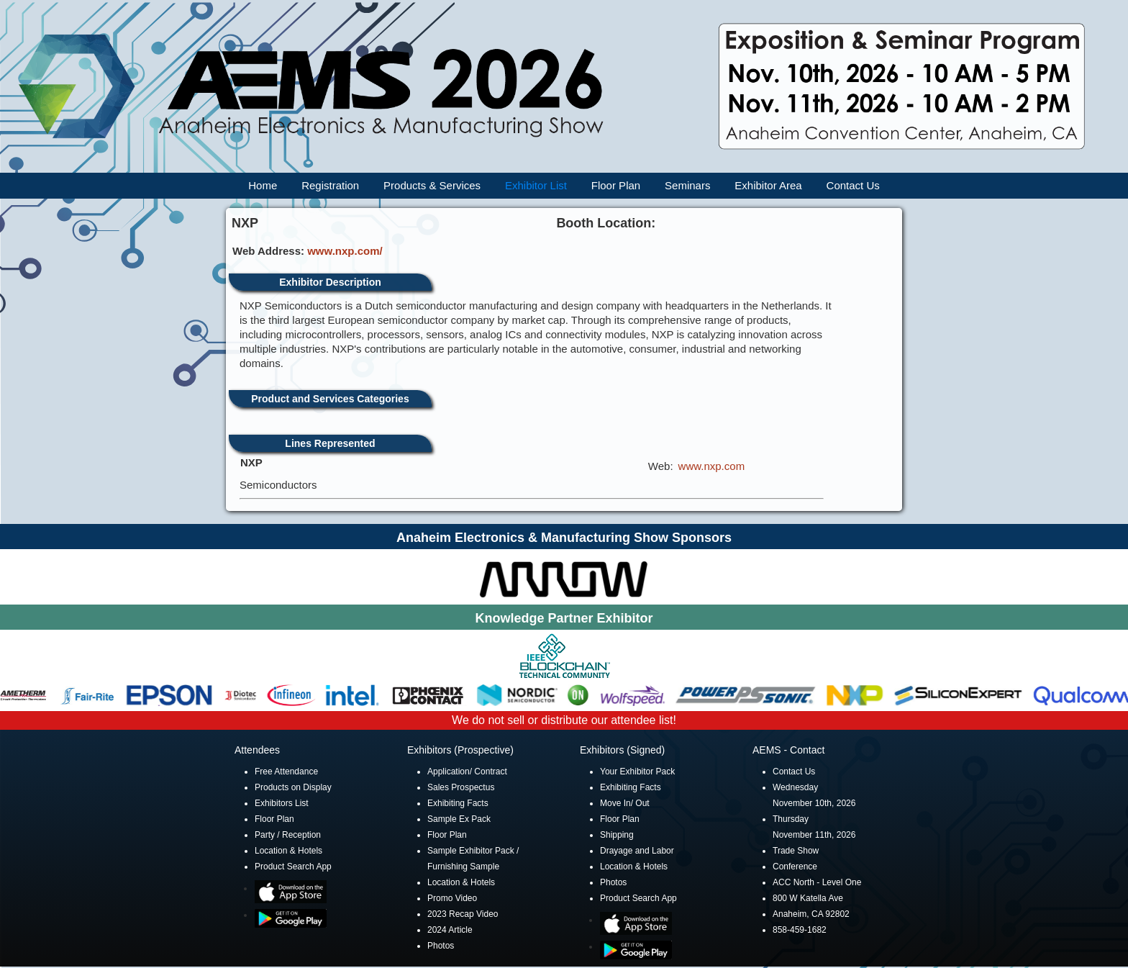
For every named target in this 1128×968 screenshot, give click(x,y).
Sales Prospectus (460, 787)
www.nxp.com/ (344, 251)
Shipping (617, 835)
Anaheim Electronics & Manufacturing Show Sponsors (564, 537)
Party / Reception (288, 835)
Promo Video (452, 898)
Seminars (687, 185)
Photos (440, 946)
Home (262, 185)
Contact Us (853, 185)
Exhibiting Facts (457, 803)
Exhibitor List (536, 185)
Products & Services (432, 185)
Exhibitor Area (767, 185)
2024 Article (450, 930)
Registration (330, 185)
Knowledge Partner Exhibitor (563, 618)
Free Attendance (286, 771)
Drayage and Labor (637, 851)
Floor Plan (615, 185)
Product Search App (293, 866)
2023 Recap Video (463, 914)
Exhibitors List (282, 803)
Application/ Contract (467, 771)
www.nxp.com (711, 466)
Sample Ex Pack (459, 819)
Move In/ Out (625, 803)
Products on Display (293, 787)
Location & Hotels (288, 851)
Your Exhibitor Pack (637, 771)
